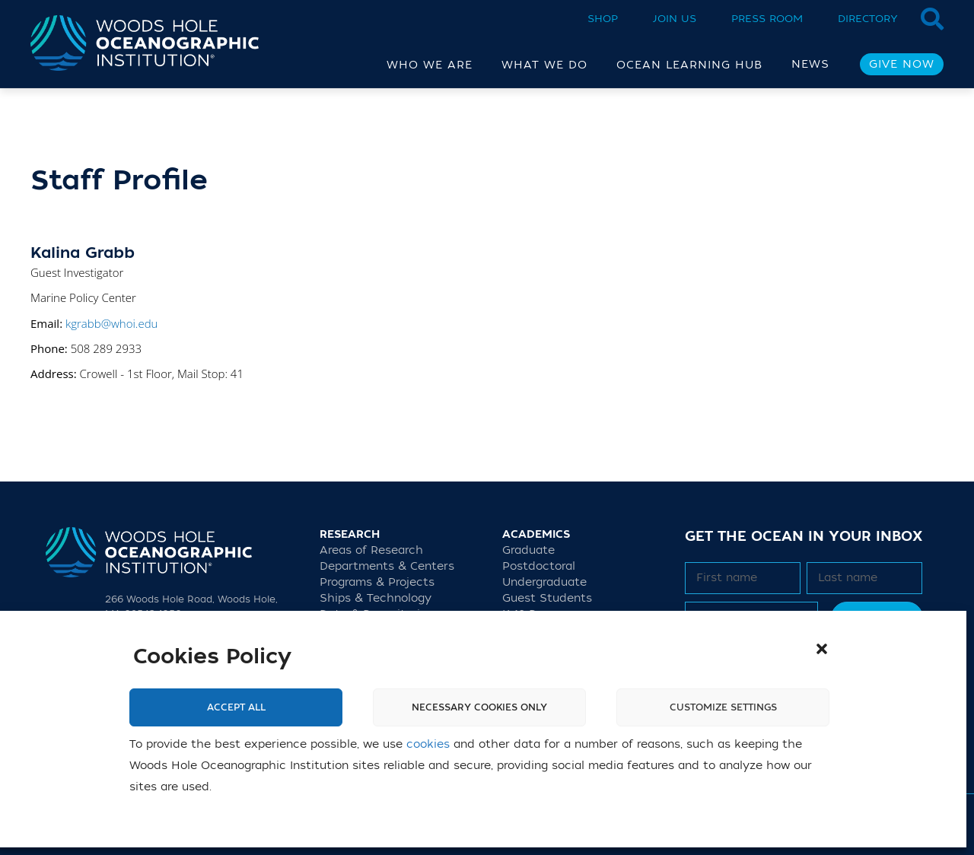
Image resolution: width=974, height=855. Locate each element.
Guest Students (547, 598)
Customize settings (723, 707)
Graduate (528, 550)
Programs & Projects (377, 582)
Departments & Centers (387, 566)
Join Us (674, 18)
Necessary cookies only (479, 707)
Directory (868, 18)
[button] (821, 648)
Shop (602, 18)
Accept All (236, 707)
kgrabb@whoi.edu (111, 323)
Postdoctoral (538, 566)
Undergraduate (544, 582)
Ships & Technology (375, 598)
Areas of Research (371, 550)
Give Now (901, 64)
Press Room (767, 18)
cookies (428, 744)
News (810, 64)
